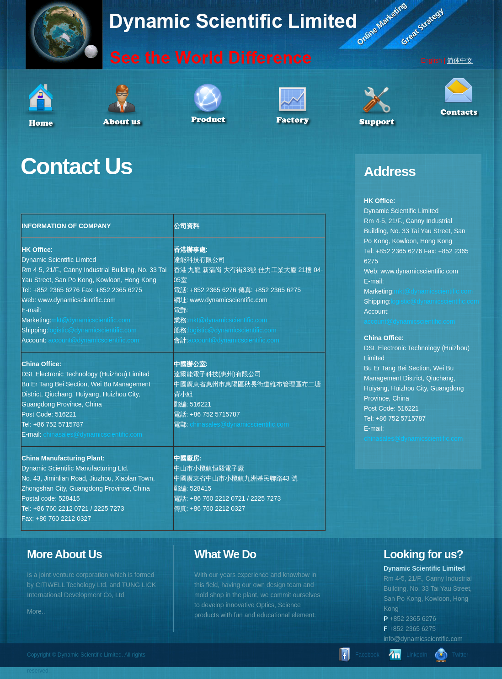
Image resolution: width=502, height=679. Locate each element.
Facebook (367, 655)
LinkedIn (416, 655)
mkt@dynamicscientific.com (90, 320)
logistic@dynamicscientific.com (92, 330)
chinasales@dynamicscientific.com (92, 434)
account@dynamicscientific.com (93, 340)
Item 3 (220, 115)
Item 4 (308, 115)
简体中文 (460, 60)
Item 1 (61, 115)
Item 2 (140, 115)
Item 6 (458, 106)
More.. (36, 611)
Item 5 (396, 115)
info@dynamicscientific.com (423, 638)
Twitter (460, 655)
